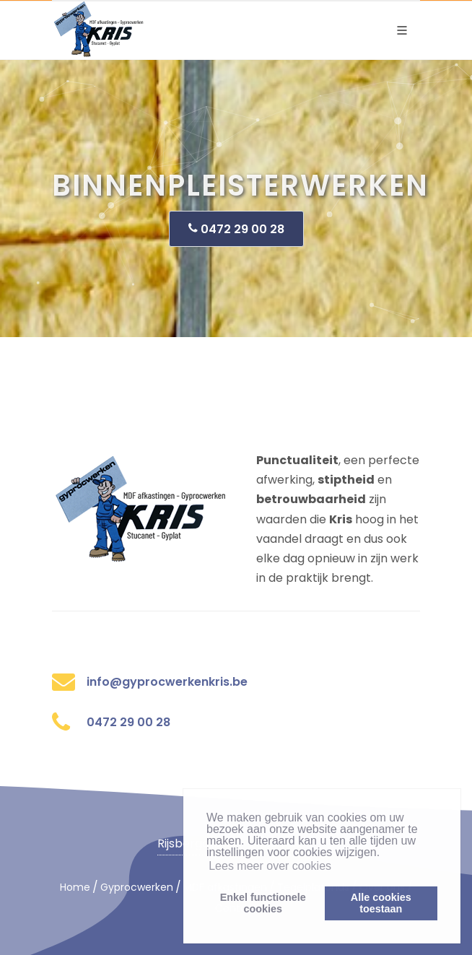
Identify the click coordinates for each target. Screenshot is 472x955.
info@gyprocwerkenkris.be (167, 681)
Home (75, 887)
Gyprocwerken (136, 887)
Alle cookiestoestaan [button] (381, 903)
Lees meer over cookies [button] (270, 866)
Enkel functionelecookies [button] (263, 903)
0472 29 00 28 (236, 228)
